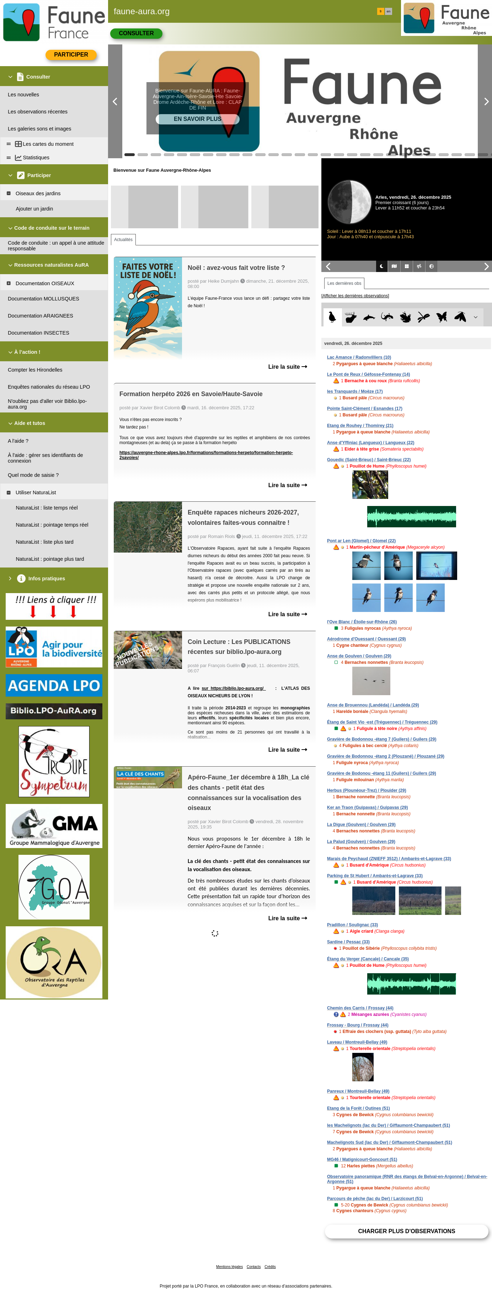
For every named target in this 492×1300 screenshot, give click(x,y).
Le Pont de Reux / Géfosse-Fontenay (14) (368, 374)
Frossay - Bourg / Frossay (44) (358, 1025)
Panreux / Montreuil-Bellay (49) (358, 1091)
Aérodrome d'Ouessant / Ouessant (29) (366, 638)
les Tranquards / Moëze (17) (355, 391)
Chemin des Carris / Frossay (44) (360, 1008)
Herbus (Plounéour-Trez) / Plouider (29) (366, 790)
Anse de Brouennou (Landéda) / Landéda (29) (373, 705)
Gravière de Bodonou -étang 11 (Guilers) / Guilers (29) (381, 773)
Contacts (254, 1267)
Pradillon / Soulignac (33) (352, 924)
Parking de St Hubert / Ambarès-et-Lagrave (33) (375, 875)
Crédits (270, 1267)
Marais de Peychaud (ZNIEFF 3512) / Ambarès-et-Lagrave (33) (389, 858)
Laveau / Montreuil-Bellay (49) (357, 1042)
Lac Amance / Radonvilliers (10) (359, 357)
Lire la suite (287, 367)
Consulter (136, 33)
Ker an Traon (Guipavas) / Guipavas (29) (367, 807)
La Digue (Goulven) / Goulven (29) (361, 824)
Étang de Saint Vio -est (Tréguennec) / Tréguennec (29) (382, 722)
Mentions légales (229, 1267)
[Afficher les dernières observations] (355, 295)
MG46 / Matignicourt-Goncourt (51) (362, 1159)
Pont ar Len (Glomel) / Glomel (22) (361, 540)
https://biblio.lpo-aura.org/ (238, 688)
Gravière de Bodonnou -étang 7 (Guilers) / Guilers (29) (381, 739)
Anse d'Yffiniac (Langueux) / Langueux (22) (371, 442)
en (388, 11)
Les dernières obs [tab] (344, 283)
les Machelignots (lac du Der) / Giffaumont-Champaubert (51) (388, 1125)
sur (206, 688)
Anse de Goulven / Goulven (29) (359, 656)
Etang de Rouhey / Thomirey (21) (360, 425)
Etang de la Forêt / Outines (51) (358, 1108)
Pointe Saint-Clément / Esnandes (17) (364, 408)
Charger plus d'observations (406, 1231)
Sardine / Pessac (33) (348, 941)
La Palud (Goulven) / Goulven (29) (361, 841)
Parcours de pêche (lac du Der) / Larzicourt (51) (375, 1198)
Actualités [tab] (123, 239)
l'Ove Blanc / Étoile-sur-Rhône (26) (362, 621)
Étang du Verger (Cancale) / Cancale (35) (368, 959)
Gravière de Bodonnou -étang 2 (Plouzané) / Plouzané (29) (385, 756)
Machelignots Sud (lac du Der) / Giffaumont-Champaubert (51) (389, 1142)
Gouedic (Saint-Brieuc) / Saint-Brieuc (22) (369, 459)
